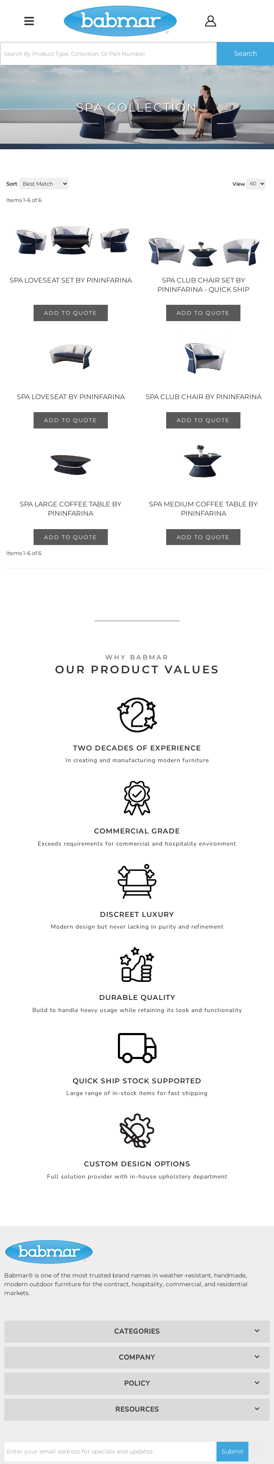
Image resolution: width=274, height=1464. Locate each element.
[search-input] (108, 53)
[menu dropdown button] (29, 21)
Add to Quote (70, 312)
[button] (137, 53)
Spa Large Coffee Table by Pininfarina (70, 508)
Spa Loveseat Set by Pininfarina (71, 280)
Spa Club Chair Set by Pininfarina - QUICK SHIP (203, 284)
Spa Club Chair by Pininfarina (203, 397)
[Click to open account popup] (211, 21)
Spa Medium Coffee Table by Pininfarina (203, 508)
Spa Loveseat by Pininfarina (71, 397)
